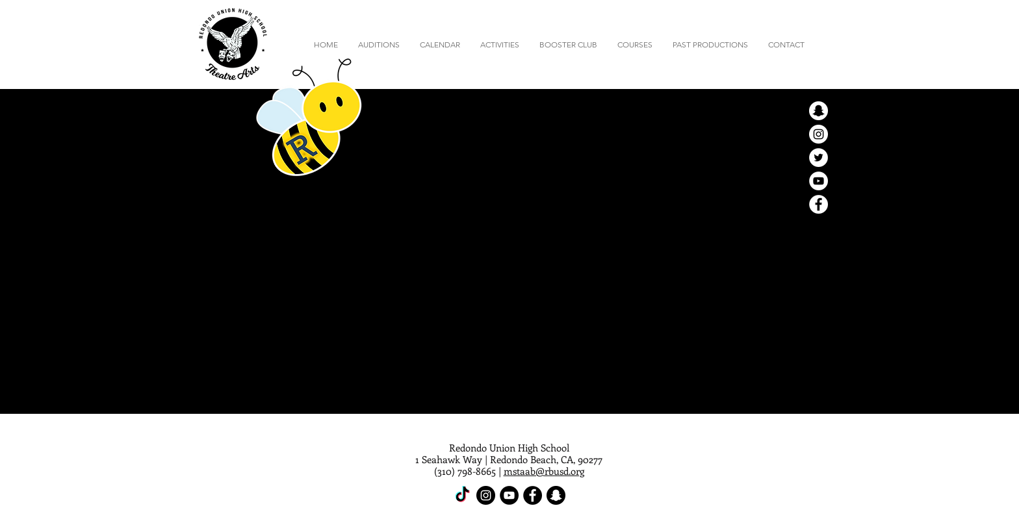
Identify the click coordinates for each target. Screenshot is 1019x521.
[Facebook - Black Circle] (532, 495)
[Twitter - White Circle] (818, 157)
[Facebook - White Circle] (818, 204)
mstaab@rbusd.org (544, 470)
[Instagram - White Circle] (818, 134)
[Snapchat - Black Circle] (556, 495)
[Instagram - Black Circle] (485, 495)
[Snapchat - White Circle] (818, 110)
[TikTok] (462, 495)
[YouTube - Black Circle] (509, 495)
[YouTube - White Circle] (818, 181)
